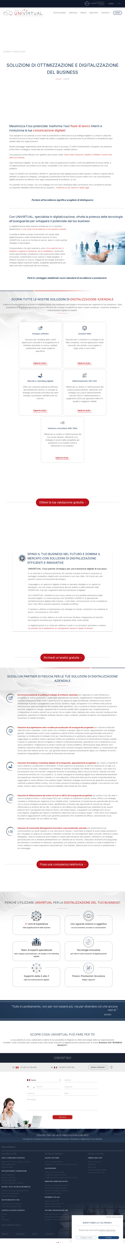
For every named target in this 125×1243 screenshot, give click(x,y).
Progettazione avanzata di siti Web (55, 1166)
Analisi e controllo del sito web (54, 1163)
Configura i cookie (86, 1237)
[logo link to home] (62, 1237)
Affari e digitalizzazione (9, 1156)
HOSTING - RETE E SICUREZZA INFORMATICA (16, 1178)
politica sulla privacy (107, 1230)
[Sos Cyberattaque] (94, 3)
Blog (34, 1225)
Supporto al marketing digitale (97, 1161)
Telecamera (5, 1211)
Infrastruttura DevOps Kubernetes (12, 1195)
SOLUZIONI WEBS (50, 1159)
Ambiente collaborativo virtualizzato (13, 1174)
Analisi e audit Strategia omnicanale (55, 1179)
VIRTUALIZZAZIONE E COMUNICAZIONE (14, 1162)
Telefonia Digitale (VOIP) (9, 1171)
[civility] (31, 1078)
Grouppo (93, 13)
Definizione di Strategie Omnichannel (56, 1182)
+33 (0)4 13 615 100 (66, 1059)
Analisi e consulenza (94, 1153)
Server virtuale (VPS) (8, 1166)
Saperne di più (40, 348)
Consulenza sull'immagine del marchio (57, 1176)
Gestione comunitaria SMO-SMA (62, 413)
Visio (3, 1208)
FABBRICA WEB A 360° (95, 1149)
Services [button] (73, 13)
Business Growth (19, 35)
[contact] (37, 1237)
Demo (117, 13)
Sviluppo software (40, 319)
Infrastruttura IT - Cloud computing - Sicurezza (16, 1153)
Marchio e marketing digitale (40, 366)
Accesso (4, 1205)
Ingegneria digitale (7, 1158)
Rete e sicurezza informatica (10, 1184)
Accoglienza (59, 13)
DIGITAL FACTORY (96, 1145)
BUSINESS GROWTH (54, 1145)
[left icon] (28, 1071)
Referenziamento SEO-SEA (84, 366)
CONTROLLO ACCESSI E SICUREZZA (13, 1201)
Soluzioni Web (84, 319)
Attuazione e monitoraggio (53, 1184)
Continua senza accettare (114, 1217)
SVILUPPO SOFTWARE (52, 1149)
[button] (59, 1071)
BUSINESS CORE (9, 1145)
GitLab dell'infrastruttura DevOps (12, 1198)
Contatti (105, 13)
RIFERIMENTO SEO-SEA (52, 1188)
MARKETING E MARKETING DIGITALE (56, 1173)
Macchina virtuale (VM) (8, 1169)
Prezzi (83, 13)
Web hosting (92, 1158)
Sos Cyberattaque (11, 1216)
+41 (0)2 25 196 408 (28, 1059)
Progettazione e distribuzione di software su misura (61, 1156)
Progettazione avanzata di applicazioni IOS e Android (61, 1169)
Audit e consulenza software (53, 1153)
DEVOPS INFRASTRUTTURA (10, 1191)
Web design (91, 1156)
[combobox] (44, 1071)
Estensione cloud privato (9, 1187)
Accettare (109, 1237)
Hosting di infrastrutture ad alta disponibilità (15, 1182)
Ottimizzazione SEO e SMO (96, 1164)
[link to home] (23, 13)
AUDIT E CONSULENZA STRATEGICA (13, 1149)
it (120, 4)
